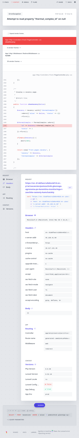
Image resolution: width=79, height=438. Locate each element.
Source (15, 432)
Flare (54, 431)
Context (6, 205)
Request (6, 175)
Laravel (33, 432)
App (4, 194)
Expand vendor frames (16, 33)
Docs (24, 432)
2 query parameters (15, 420)
